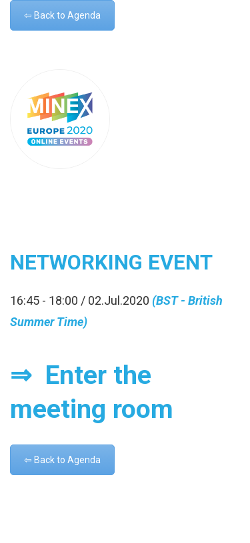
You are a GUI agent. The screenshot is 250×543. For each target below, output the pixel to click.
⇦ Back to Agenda (62, 15)
